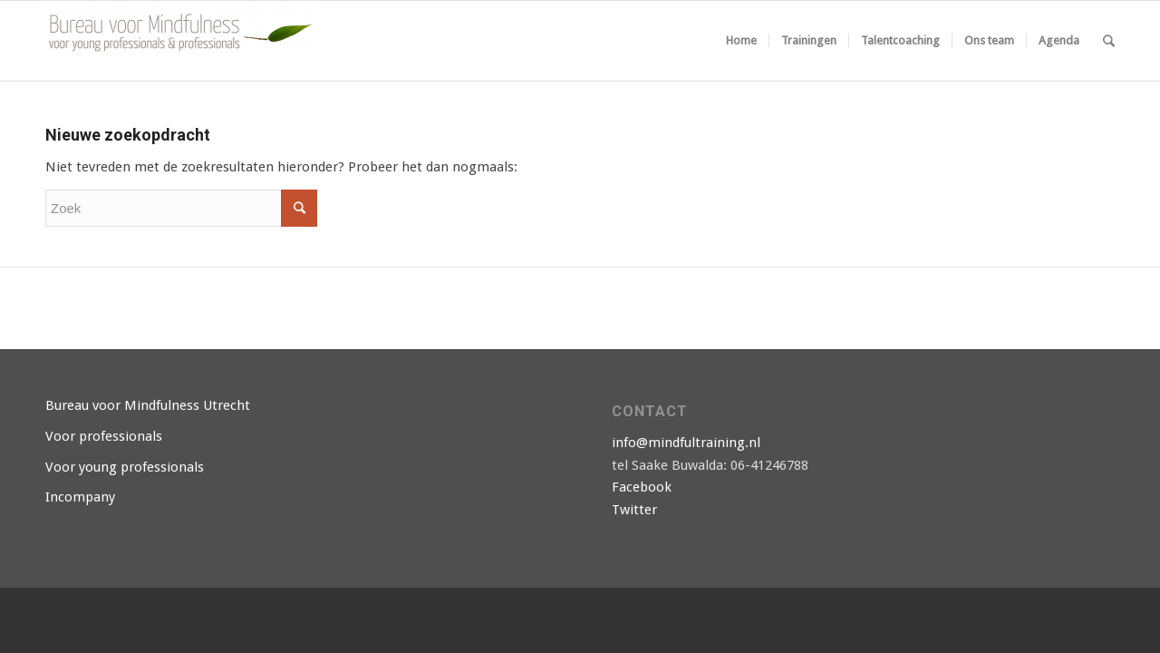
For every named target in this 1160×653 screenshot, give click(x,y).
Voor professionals (103, 436)
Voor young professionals (124, 467)
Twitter (634, 510)
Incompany (80, 497)
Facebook (642, 487)
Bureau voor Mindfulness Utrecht (147, 405)
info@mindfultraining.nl (686, 442)
